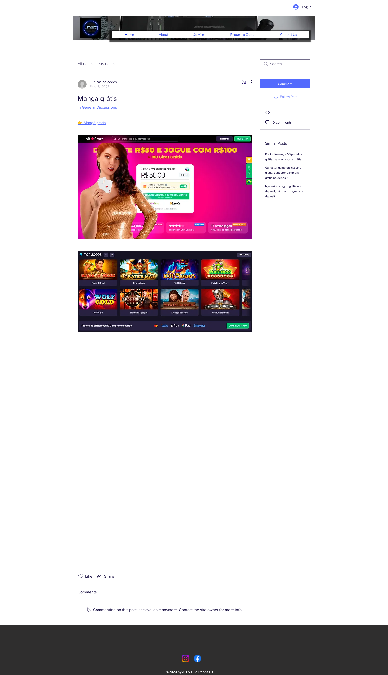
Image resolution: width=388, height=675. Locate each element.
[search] (285, 63)
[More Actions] (249, 82)
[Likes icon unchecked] (81, 576)
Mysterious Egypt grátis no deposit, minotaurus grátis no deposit (284, 191)
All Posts (85, 63)
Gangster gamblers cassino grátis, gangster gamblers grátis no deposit (283, 173)
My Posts (106, 63)
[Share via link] (105, 576)
